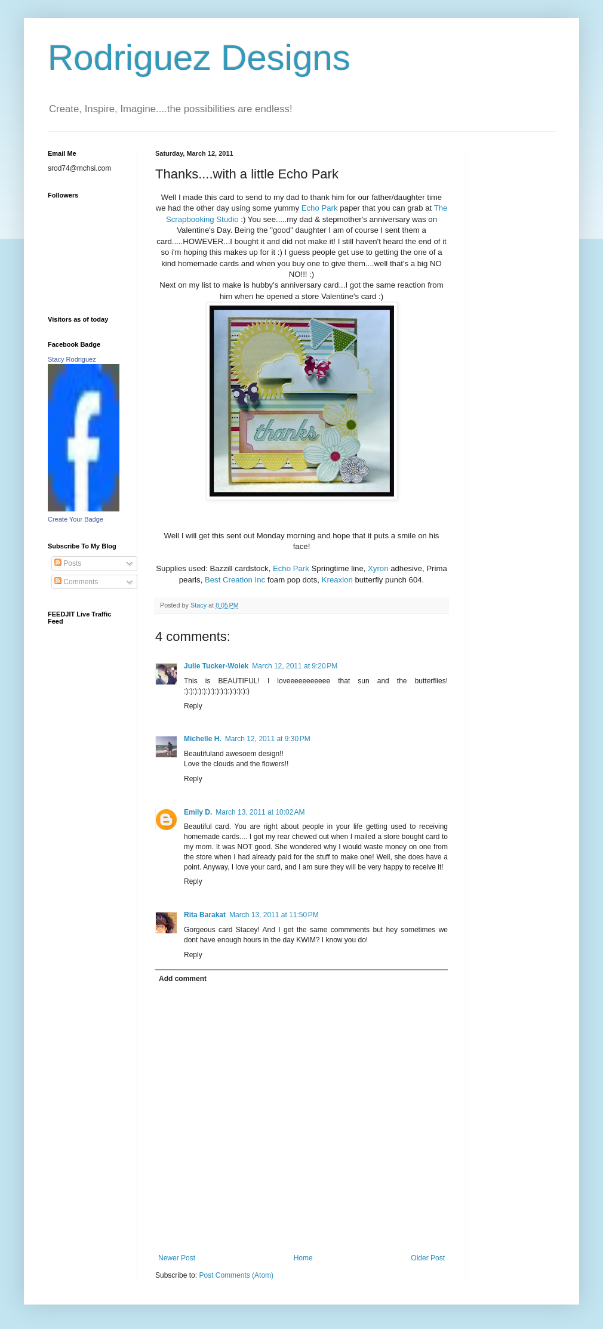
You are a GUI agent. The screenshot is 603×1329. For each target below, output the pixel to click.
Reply (193, 706)
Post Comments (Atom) (236, 1275)
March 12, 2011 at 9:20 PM (294, 666)
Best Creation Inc (236, 579)
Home (303, 1258)
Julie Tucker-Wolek (216, 666)
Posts (67, 563)
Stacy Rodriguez (72, 359)
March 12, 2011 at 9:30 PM (267, 739)
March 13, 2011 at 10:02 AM (260, 812)
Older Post (428, 1258)
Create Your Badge (75, 519)
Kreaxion (337, 579)
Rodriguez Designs (199, 58)
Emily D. (198, 812)
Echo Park (321, 207)
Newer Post (176, 1258)
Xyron (378, 568)
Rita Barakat (205, 915)
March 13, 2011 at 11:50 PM (274, 915)
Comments (76, 582)
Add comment (183, 979)
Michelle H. (202, 739)
